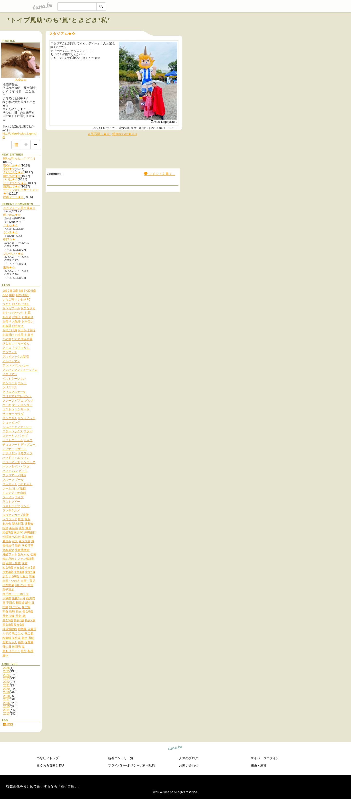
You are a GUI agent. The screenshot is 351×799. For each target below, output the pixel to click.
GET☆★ (9, 239)
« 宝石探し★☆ (99, 134)
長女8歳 (136, 127)
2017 (6, 699)
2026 (6, 668)
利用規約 (148, 765)
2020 (6, 689)
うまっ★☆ (10, 225)
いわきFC (98, 127)
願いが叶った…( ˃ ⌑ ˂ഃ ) (19, 158)
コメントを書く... (159, 174)
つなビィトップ (48, 758)
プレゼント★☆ (13, 253)
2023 (6, 678)
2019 (6, 692)
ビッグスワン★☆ (15, 183)
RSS (8, 724)
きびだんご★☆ (13, 172)
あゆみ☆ (21, 79)
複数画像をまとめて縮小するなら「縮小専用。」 (43, 786)
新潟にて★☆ (12, 186)
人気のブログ (188, 758)
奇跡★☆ (9, 169)
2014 (6, 710)
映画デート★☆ (13, 197)
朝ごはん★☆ (12, 215)
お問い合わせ (188, 765)
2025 (6, 671)
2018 (6, 696)
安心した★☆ (12, 165)
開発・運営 (258, 765)
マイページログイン (265, 758)
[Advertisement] (288, 31)
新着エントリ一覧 (120, 758)
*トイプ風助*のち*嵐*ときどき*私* (58, 20)
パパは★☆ (10, 179)
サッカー (112, 127)
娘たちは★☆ (12, 176)
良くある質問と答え (51, 765)
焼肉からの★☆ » (124, 134)
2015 (6, 706)
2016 (6, 703)
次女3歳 (124, 127)
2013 (6, 713)
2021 (6, 685)
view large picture (164, 122)
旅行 (145, 127)
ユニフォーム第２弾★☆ (19, 208)
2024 (6, 675)
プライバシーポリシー (124, 765)
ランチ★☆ (10, 232)
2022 (6, 682)
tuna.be (175, 748)
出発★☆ (9, 267)
